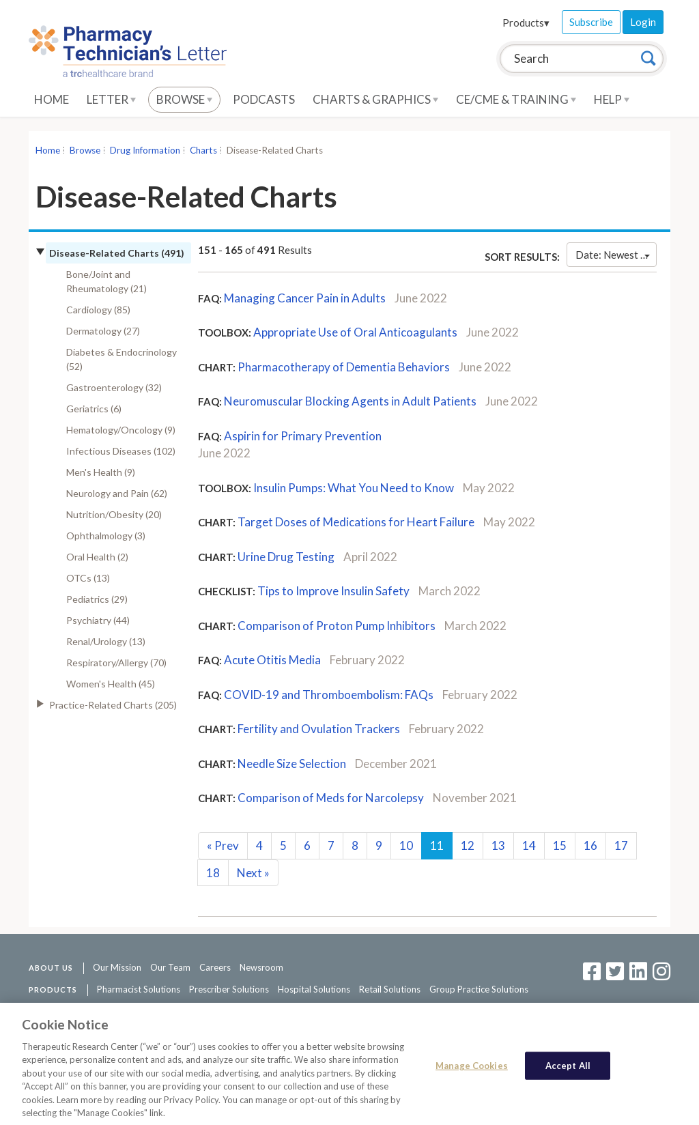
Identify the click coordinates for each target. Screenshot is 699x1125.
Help (611, 99)
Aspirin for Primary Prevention (303, 436)
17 (621, 845)
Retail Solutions (389, 989)
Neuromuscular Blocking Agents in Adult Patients (350, 401)
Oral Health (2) (97, 556)
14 (529, 845)
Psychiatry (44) (98, 620)
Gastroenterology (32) (114, 387)
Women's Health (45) (110, 683)
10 (406, 845)
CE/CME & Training (516, 99)
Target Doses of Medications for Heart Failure (356, 522)
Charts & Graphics (375, 99)
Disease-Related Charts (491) (116, 253)
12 (467, 845)
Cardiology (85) (98, 309)
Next (253, 873)
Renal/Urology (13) (105, 641)
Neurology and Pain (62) (116, 493)
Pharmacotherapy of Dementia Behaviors (344, 367)
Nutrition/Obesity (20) (114, 514)
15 (560, 845)
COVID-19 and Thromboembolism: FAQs (328, 694)
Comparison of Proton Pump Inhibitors (337, 625)
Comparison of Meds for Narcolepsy (331, 798)
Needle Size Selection (292, 763)
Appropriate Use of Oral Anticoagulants (355, 332)
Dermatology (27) (103, 331)
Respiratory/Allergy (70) (116, 662)
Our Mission (117, 967)
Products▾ (526, 22)
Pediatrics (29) (97, 599)
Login (643, 22)
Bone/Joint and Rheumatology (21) (106, 281)
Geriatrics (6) (94, 408)
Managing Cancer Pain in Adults (305, 298)
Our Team (170, 967)
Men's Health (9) (100, 472)
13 (498, 845)
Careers (215, 967)
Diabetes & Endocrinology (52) (121, 359)
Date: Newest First (616, 254)
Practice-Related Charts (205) (113, 705)
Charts (203, 150)
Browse (184, 99)
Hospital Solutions (314, 989)
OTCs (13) (88, 578)
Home (51, 99)
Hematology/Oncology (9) (120, 430)
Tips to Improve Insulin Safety (333, 591)
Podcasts (264, 99)
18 (213, 873)
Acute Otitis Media (272, 660)
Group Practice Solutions (478, 989)
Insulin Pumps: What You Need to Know (353, 488)
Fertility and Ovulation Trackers (319, 729)
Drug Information (145, 150)
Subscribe (591, 22)
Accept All (567, 1070)
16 (590, 845)
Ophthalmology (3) (105, 535)
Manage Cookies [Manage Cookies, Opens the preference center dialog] (472, 1070)
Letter (111, 99)
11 (437, 845)
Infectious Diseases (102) (120, 451)
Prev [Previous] (223, 845)
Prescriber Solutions (229, 989)
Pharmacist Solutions (138, 989)
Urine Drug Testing (286, 557)
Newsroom (261, 967)
